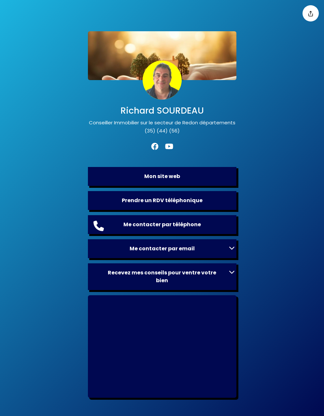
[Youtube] (169, 147)
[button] (162, 248)
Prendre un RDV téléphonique (162, 200)
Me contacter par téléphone (147, 226)
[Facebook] (155, 147)
